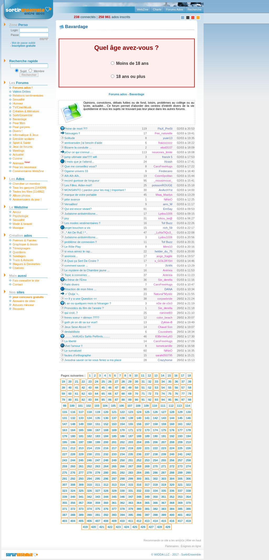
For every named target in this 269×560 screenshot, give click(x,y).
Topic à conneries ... (77, 275)
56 (176, 387)
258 (188, 460)
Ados (16, 179)
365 (147, 502)
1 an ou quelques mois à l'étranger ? (87, 303)
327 (97, 490)
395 (130, 514)
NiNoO (168, 199)
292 (72, 478)
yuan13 (167, 138)
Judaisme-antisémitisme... (81, 213)
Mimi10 (167, 246)
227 (64, 454)
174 (155, 430)
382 (155, 508)
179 (64, 436)
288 (171, 472)
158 (155, 424)
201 (114, 442)
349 (147, 496)
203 (130, 442)
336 (171, 490)
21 (76, 381)
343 (97, 496)
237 (147, 454)
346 (122, 496)
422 (109, 527)
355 (64, 502)
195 (64, 442)
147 (64, 424)
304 (171, 478)
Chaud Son (165, 327)
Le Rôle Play (72, 246)
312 (106, 484)
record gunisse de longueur (81, 180)
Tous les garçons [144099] (29, 187)
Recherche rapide (23, 61)
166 (89, 430)
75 (169, 393)
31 (143, 381)
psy (66, 218)
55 (169, 387)
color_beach (165, 317)
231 (97, 454)
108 (138, 405)
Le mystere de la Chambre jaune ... (87, 270)
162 (188, 424)
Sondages (19, 256)
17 (182, 375)
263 (97, 466)
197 (81, 442)
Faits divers (71, 284)
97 (183, 399)
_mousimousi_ (163, 180)
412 (138, 520)
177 (180, 430)
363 (130, 502)
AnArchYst (165, 190)
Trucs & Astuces (23, 260)
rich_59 (167, 227)
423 (118, 527)
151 (97, 424)
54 (163, 387)
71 (143, 393)
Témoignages (21, 248)
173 (147, 430)
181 (81, 436)
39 (63, 387)
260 (72, 466)
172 (138, 430)
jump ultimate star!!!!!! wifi (80, 157)
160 (171, 424)
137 (114, 418)
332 (138, 490)
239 (163, 454)
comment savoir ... (76, 265)
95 (169, 399)
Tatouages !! (72, 133)
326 (89, 490)
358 (89, 502)
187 (130, 436)
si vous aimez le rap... (78, 251)
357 (81, 502)
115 (64, 412)
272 (171, 466)
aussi (18, 276)
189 (147, 436)
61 (76, 393)
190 (155, 436)
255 (163, 460)
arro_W (167, 204)
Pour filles (19, 123)
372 (72, 508)
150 (89, 424)
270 (155, 466)
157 (147, 424)
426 (143, 527)
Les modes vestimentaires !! (82, 223)
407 (97, 520)
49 (129, 387)
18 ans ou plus (128, 76)
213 (81, 448)
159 (163, 424)
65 (103, 393)
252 (138, 460)
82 (83, 399)
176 (171, 430)
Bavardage (20, 119)
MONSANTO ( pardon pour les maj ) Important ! (95, 190)
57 (183, 387)
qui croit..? (71, 312)
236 (138, 454)
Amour (17, 212)
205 (147, 442)
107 (129, 405)
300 (138, 478)
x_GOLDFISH (164, 260)
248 (106, 460)
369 (180, 502)
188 (138, 436)
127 (163, 412)
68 (123, 393)
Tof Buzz (166, 223)
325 (81, 490)
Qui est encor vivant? (77, 208)
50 (136, 387)
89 (129, 399)
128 (171, 412)
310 (89, 484)
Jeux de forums (22, 146)
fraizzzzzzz (165, 142)
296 (106, 478)
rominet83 (166, 312)
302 (155, 478)
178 (188, 430)
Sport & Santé (22, 142)
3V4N (169, 265)
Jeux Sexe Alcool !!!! (77, 327)
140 (138, 418)
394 (122, 514)
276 (72, 472)
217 (114, 448)
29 (129, 381)
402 (188, 514)
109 (146, 405)
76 (176, 393)
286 (155, 472)
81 (76, 399)
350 (155, 496)
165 (81, 430)
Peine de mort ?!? (75, 128)
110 (154, 405)
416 (171, 520)
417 (180, 520)
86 (109, 399)
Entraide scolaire (23, 138)
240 (171, 454)
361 (114, 502)
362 (122, 502)
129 (180, 412)
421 (101, 527)
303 (163, 478)
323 (64, 490)
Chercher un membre (26, 183)
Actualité (18, 154)
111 (163, 405)
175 (163, 430)
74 (163, 393)
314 (122, 484)
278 (89, 472)
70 (136, 393)
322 (188, 484)
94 (163, 399)
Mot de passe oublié (23, 42)
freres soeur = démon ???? (81, 317)
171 (130, 430)
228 (72, 454)
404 (72, 520)
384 (171, 508)
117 (81, 412)
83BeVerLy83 (164, 336)
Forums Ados (174, 9)
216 (106, 448)
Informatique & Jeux (25, 134)
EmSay (167, 208)
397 (147, 514)
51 (143, 387)
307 (64, 484)
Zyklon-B (166, 322)
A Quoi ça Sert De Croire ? (81, 260)
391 (97, 514)
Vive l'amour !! (73, 345)
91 (143, 399)
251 (130, 460)
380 (138, 508)
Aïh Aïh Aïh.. (72, 175)
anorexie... (71, 256)
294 (89, 478)
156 (138, 424)
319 (163, 484)
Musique (18, 227)
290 (188, 472)
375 (97, 508)
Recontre (18, 308)
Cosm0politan (163, 175)
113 (179, 405)
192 (171, 436)
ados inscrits (114, 17)
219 (130, 448)
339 (64, 496)
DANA (168, 289)
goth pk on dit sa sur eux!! (80, 322)
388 (72, 514)
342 (89, 496)
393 (114, 514)
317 (147, 484)
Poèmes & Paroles (25, 240)
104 (105, 405)
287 (163, 472)
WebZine (142, 9)
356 (72, 502)
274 (188, 466)
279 (97, 472)
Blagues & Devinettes (26, 264)
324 (72, 490)
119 (97, 412)
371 (64, 508)
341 (81, 496)
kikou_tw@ (165, 218)
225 (180, 448)
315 (130, 484)
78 (189, 393)
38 (189, 381)
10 (136, 375)
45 (103, 387)
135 (97, 418)
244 (72, 460)
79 (63, 399)
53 (156, 387)
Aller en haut (193, 540)
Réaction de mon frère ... (80, 289)
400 (171, 514)
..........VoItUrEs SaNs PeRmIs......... (87, 336)
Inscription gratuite (24, 45)
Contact (18, 284)
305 (180, 478)
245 (81, 460)
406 (89, 520)
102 (88, 405)
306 (188, 478)
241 (180, 454)
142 (155, 418)
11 (142, 375)
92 (149, 399)
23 (89, 381)
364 (138, 502)
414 (155, 520)
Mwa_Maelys (164, 194)
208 (171, 442)
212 (72, 448)
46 (109, 387)
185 (114, 436)
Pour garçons (21, 127)
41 (76, 387)
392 (106, 514)
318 (155, 484)
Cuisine (17, 158)
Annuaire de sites (24, 301)
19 (63, 381)
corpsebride (164, 298)
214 (89, 448)
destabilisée (72, 331)
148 (72, 424)
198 (89, 442)
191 (163, 436)
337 (180, 490)
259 (64, 466)
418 (188, 520)
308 (72, 484)
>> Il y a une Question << (80, 298)
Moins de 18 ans (130, 63)
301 (147, 478)
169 (114, 430)
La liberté (70, 341)
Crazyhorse (165, 360)
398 (155, 514)
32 (149, 381)
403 (64, 520)
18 (189, 375)
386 (188, 508)
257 (180, 460)
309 (81, 484)
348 (138, 496)
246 (89, 460)
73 (156, 393)
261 (81, 466)
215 (97, 448)
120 (106, 412)
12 (149, 375)
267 (130, 466)
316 (138, 484)
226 (188, 448)
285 (147, 472)
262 (89, 466)
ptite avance (72, 199)
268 (138, 466)
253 (147, 460)
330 (122, 490)
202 (122, 442)
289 (180, 472)
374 (89, 508)
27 (116, 381)
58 (189, 387)
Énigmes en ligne (191, 546)
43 (89, 387)
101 (80, 405)
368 (171, 502)
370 (188, 502)
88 (123, 399)
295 (97, 478)
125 (147, 412)
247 (97, 460)
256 (171, 460)
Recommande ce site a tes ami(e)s (164, 540)
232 (106, 454)
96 (176, 399)
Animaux (21, 163)
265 (114, 466)
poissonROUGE (162, 185)
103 (96, 405)
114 (187, 405)
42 (83, 387)
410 (122, 520)
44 (96, 387)
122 (122, 412)
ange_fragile (165, 256)
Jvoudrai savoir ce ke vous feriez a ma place (92, 360)
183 (97, 436)
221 (147, 448)
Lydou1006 (165, 213)
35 (169, 381)
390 (89, 514)
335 (163, 490)
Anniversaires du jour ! (27, 199)
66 (109, 393)
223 (163, 448)
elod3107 (166, 147)
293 (81, 478)
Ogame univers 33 (76, 171)
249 (114, 460)
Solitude (69, 138)
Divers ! (17, 131)
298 (122, 478)
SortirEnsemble (22, 115)
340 (72, 496)
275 (64, 472)
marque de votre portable (80, 194)
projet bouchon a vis (77, 227)
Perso (18, 25)
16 (175, 375)
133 (81, 418)
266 (122, 466)
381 (147, 508)
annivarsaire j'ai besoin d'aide (83, 142)
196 (72, 442)
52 (149, 387)
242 (188, 454)
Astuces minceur (23, 305)
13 (155, 375)
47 (116, 387)
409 (114, 520)
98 (189, 399)
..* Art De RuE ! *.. (75, 232)
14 (162, 375)
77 (183, 393)
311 (97, 484)
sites (16, 292)
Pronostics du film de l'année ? (84, 308)
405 (81, 520)
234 (122, 454)
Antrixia (168, 270)
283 (130, 472)
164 (72, 430)
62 (83, 393)
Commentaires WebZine (28, 171)
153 (114, 424)
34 (163, 381)
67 (116, 393)
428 (159, 527)
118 (89, 412)
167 (97, 430)
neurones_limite (162, 152)
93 (156, 399)
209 (180, 442)
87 (116, 399)
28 (123, 381)
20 (69, 381)
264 (106, 466)
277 (81, 472)
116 (72, 412)
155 (130, 424)
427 (151, 527)
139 (130, 418)
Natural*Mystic (163, 293)
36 (176, 381)
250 (122, 460)
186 (122, 436)
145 (180, 418)
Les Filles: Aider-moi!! (78, 185)
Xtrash (168, 161)
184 (106, 436)
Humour (18, 103)
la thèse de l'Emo (75, 279)
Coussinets (165, 331)
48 (123, 387)
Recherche (194, 9)
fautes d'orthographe (77, 355)
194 (188, 436)
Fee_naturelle (163, 133)
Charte (157, 9)
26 (109, 381)
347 (130, 496)
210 (188, 442)
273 (180, 466)
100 (72, 405)
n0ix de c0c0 (164, 303)
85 (103, 399)
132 (72, 418)
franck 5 (167, 157)
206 (155, 442)
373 (81, 508)
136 (106, 418)
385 (180, 508)
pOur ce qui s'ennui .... (78, 152)
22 (83, 381)
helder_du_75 (163, 251)
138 (122, 418)
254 (155, 460)
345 (114, 496)
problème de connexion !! (80, 242)
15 (169, 375)
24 (96, 381)
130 (188, 412)
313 (114, 484)
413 (147, 520)
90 (136, 399)
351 (163, 496)
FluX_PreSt (165, 128)
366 (155, 502)
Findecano (165, 171)
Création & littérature (26, 111)
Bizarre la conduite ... (77, 147)
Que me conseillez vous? (80, 166)
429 (167, 527)
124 (138, 412)
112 (171, 405)
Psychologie (20, 216)
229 (81, 454)
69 (129, 393)
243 (64, 460)
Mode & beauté (22, 223)
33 (156, 381)
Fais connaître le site (26, 280)
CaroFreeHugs (162, 166)
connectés (85, 17)
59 (63, 393)
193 (180, 436)
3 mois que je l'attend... (79, 161)
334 (155, 490)
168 (106, 430)
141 (147, 418)
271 (163, 466)
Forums (19, 83)
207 (163, 442)
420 (93, 527)
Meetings (18, 150)
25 (103, 381)
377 (114, 508)
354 (188, 496)
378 (122, 508)
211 (64, 448)
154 (122, 424)
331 (130, 490)
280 (106, 472)
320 (171, 484)
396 (138, 514)
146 (188, 418)
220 (138, 448)
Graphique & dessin (25, 244)
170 (122, 430)
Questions (19, 252)
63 (89, 393)
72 (149, 393)
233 (114, 454)
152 (106, 424)
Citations (18, 268)
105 (113, 405)
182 (89, 436)
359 (97, 502)
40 (69, 387)
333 (147, 490)
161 (180, 424)
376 (106, 508)
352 (171, 496)
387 (64, 514)
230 (89, 454)
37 (183, 381)
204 (138, 442)
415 (163, 520)
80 (69, 399)
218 (122, 448)
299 (130, 478)
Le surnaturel (72, 350)
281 (114, 472)
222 (155, 448)
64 (96, 393)
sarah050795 (164, 355)
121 (114, 412)
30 (136, 381)
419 (85, 527)
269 (147, 466)
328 (106, 490)
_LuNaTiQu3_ (163, 232)
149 (81, 424)
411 (130, 520)
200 (106, 442)
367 (163, 502)
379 (130, 508)
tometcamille (164, 345)
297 (114, 478)
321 (180, 484)
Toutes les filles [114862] (28, 191)
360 (106, 502)
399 (163, 514)
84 (96, 399)
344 (106, 496)
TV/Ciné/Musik (22, 107)
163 (64, 430)
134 (89, 418)
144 (171, 418)
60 (69, 393)
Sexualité (18, 99)
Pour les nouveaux (25, 167)
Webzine (18, 207)
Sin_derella (165, 279)
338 (188, 490)
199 (97, 442)
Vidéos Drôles (21, 91)
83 (89, 399)
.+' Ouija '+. (71, 293)
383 (163, 508)
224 (171, 448)
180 (72, 436)
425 (134, 527)
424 (126, 527)
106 (121, 405)
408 (106, 520)
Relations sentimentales (28, 95)
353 (180, 496)
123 (130, 412)
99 (64, 405)
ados (20, 235)
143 (163, 418)
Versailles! (70, 204)
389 (81, 514)
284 (138, 472)
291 (64, 478)
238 (155, 454)
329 (114, 490)
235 (130, 454)
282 (122, 472)
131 (64, 418)
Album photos (21, 195)
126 (155, 412)
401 (180, 514)
